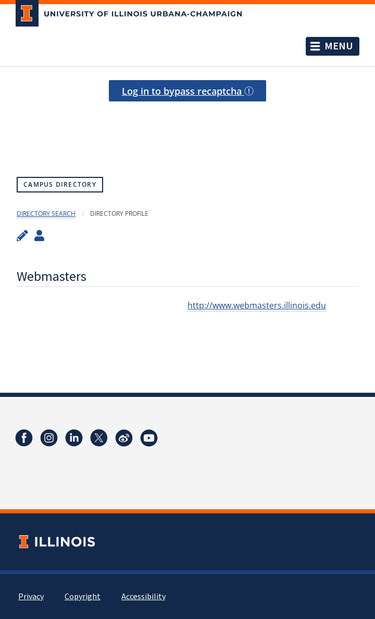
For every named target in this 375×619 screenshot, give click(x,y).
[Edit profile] (22, 235)
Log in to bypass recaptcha (188, 91)
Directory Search (46, 213)
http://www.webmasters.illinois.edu (257, 305)
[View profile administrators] (39, 235)
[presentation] (187, 127)
